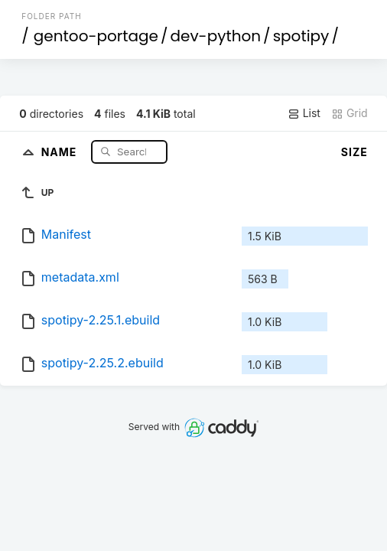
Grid (349, 113)
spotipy (301, 36)
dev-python (215, 36)
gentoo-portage (96, 36)
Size (354, 151)
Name (60, 151)
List (304, 113)
